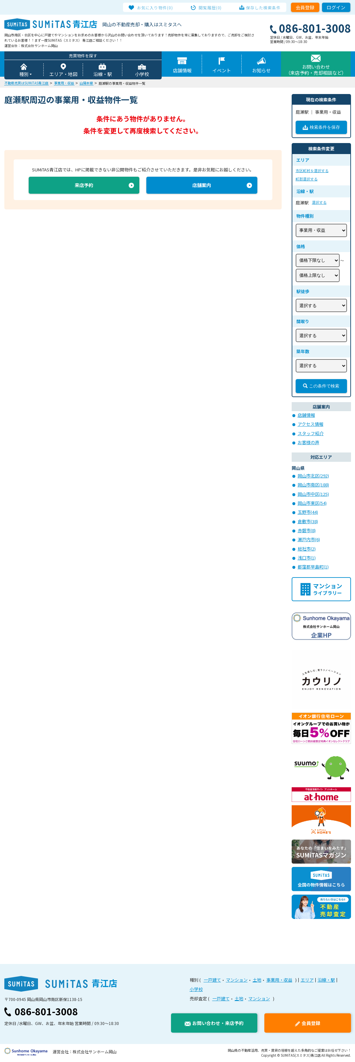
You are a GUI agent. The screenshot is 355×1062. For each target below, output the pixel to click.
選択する (319, 203)
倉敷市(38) (308, 522)
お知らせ (261, 71)
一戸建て (212, 980)
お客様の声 (308, 443)
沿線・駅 (102, 74)
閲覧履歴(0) (210, 7)
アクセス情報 (310, 424)
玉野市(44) (308, 512)
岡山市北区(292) (313, 476)
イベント (221, 71)
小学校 (142, 74)
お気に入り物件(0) (158, 7)
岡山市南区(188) (313, 485)
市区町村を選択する (312, 171)
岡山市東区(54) (312, 503)
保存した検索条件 (260, 7)
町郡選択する (307, 180)
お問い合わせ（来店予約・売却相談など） (316, 70)
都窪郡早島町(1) (313, 567)
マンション (237, 980)
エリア (307, 980)
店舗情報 (182, 71)
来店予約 (84, 186)
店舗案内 (202, 186)
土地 (257, 980)
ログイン (336, 7)
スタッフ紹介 (311, 434)
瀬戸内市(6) (309, 540)
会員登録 (305, 7)
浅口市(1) (307, 558)
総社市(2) (307, 549)
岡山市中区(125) (313, 494)
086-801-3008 (46, 1012)
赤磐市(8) (307, 531)
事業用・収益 (279, 980)
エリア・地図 (63, 74)
